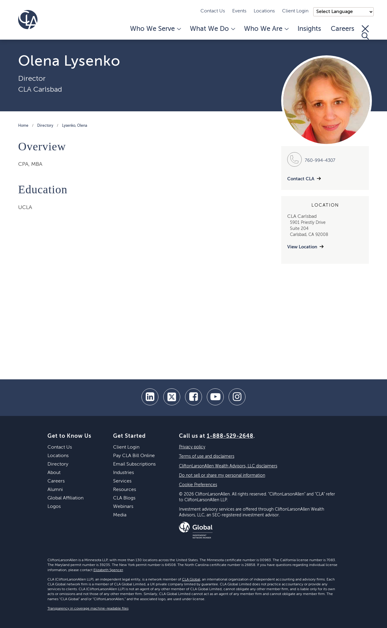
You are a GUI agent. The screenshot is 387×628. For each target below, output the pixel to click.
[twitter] (171, 396)
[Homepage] (27, 20)
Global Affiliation (65, 498)
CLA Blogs (124, 498)
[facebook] (193, 396)
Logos (54, 506)
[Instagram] (237, 396)
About (53, 472)
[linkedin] (149, 396)
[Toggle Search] (365, 32)
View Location (302, 247)
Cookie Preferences (198, 485)
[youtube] (215, 396)
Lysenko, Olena (74, 126)
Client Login (295, 11)
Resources (124, 489)
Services (122, 481)
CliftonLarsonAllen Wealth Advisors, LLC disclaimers (228, 466)
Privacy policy (192, 447)
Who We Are (266, 29)
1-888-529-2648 (230, 436)
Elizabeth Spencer (108, 570)
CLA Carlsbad (40, 89)
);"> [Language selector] (343, 11)
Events (239, 11)
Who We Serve (155, 29)
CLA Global (191, 579)
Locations (264, 11)
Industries (123, 472)
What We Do (212, 29)
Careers (342, 29)
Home (23, 126)
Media (119, 515)
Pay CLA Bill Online (134, 455)
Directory (45, 126)
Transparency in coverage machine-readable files (87, 608)
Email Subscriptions (134, 464)
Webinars (123, 506)
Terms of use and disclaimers (206, 456)
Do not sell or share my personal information (222, 475)
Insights (309, 29)
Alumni (55, 489)
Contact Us (212, 11)
